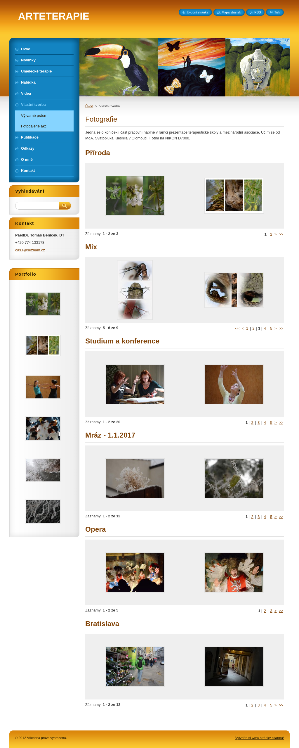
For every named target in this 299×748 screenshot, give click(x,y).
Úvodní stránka (197, 12)
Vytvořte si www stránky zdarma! (259, 738)
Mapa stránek (231, 12)
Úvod (89, 106)
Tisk (277, 12)
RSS (257, 12)
